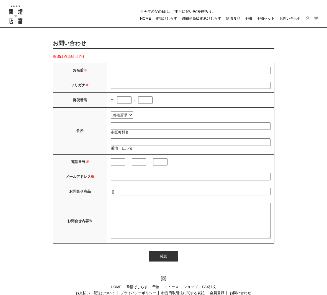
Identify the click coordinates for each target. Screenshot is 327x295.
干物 (248, 18)
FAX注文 (209, 287)
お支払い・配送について (95, 293)
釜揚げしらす (166, 18)
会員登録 (217, 293)
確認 (163, 256)
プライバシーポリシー (138, 293)
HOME (145, 18)
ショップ (190, 287)
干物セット (266, 18)
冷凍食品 (233, 18)
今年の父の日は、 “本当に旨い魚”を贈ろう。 (179, 11)
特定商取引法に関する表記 (183, 293)
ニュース (171, 287)
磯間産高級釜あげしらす (201, 18)
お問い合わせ (290, 18)
